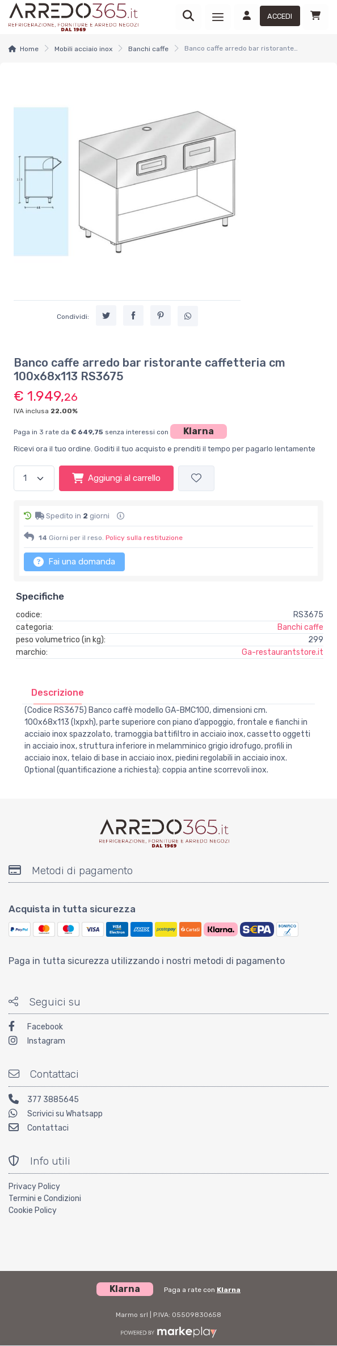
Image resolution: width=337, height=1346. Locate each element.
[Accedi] (267, 17)
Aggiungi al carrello (116, 478)
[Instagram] (168, 1042)
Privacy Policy (34, 1186)
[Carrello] (315, 17)
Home (29, 49)
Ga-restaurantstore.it (282, 652)
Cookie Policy (33, 1210)
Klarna (198, 431)
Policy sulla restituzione (144, 538)
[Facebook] (168, 1028)
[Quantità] (34, 478)
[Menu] (217, 17)
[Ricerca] (188, 17)
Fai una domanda (74, 561)
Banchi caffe (148, 49)
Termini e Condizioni (45, 1198)
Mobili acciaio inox (83, 49)
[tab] (57, 693)
